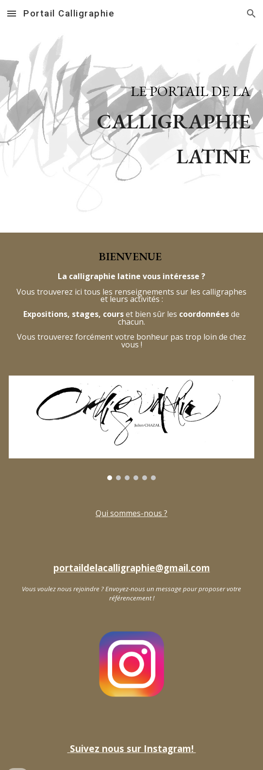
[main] (131, 116)
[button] (11, 13)
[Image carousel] (131, 428)
